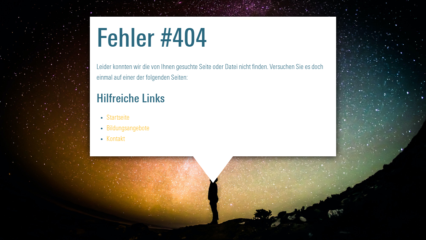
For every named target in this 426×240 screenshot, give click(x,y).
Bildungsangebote (127, 128)
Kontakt (115, 139)
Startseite (117, 118)
